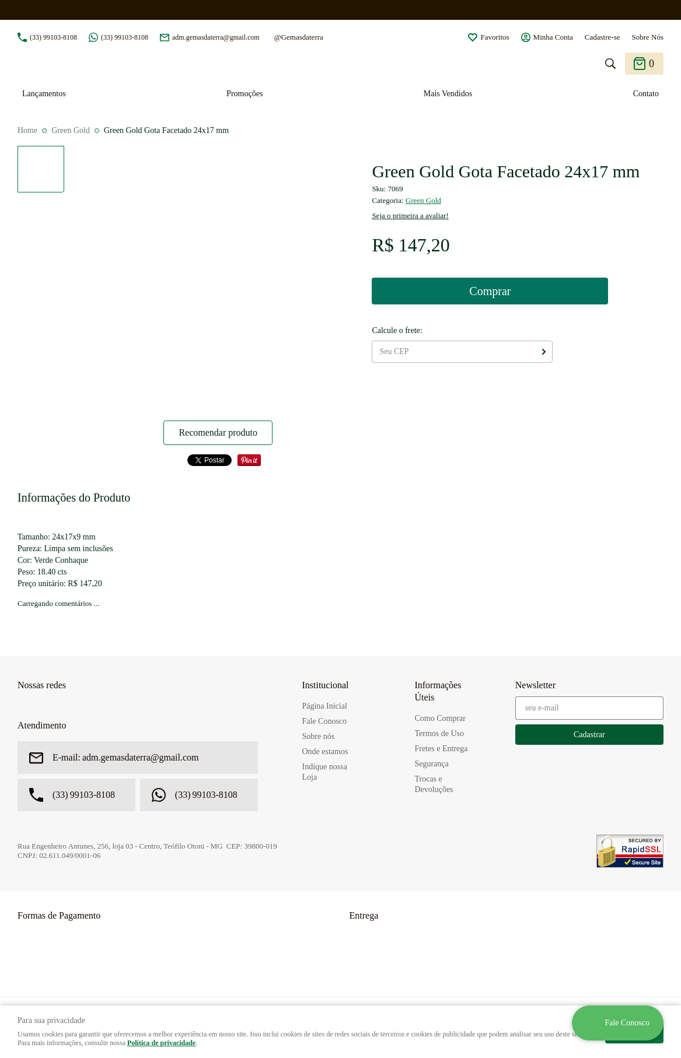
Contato (646, 93)
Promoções (244, 93)
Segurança (431, 763)
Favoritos (494, 37)
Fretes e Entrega (440, 748)
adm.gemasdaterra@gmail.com (216, 37)
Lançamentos (44, 93)
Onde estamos (325, 751)
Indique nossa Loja (324, 772)
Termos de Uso (439, 733)
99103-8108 (53, 37)
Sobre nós (318, 736)
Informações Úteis (437, 691)
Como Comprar (440, 718)
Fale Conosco (324, 721)
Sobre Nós (647, 37)
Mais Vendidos (448, 93)
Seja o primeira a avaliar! (410, 215)
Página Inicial (324, 706)
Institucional (325, 685)
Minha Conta (553, 37)
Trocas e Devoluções (433, 784)
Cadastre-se (602, 37)
